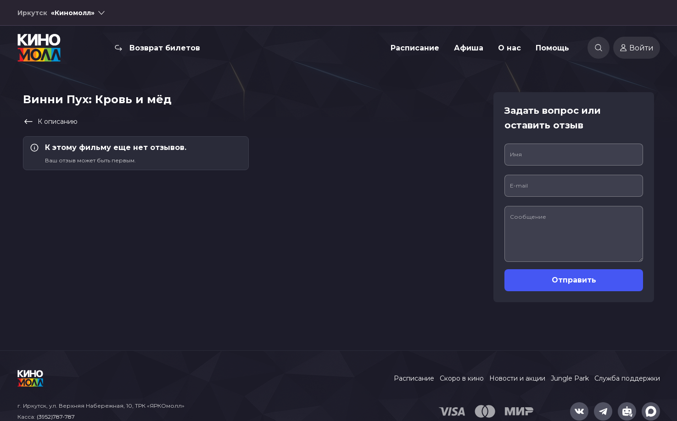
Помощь (552, 48)
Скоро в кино (462, 378)
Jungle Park (570, 378)
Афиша (468, 48)
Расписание (415, 48)
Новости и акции (517, 378)
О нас (509, 48)
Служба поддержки (627, 378)
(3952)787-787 (56, 416)
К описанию (50, 121)
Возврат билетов (164, 48)
